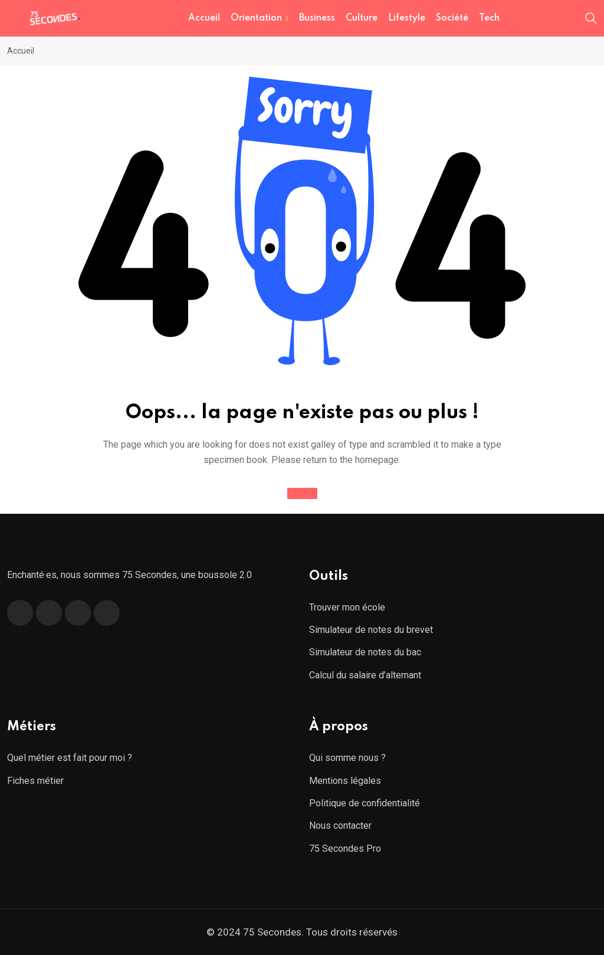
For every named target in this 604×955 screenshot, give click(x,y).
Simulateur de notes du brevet (371, 629)
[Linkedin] (78, 613)
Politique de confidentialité (364, 803)
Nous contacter (340, 825)
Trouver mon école (347, 607)
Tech (489, 18)
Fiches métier (35, 780)
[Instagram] (107, 613)
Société (452, 18)
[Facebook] (20, 613)
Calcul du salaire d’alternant (365, 675)
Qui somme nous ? (347, 757)
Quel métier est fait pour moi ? (69, 757)
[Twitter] (49, 613)
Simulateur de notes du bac (365, 652)
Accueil (204, 18)
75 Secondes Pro (345, 848)
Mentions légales (345, 780)
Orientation (256, 18)
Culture (362, 18)
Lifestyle (406, 18)
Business (317, 18)
